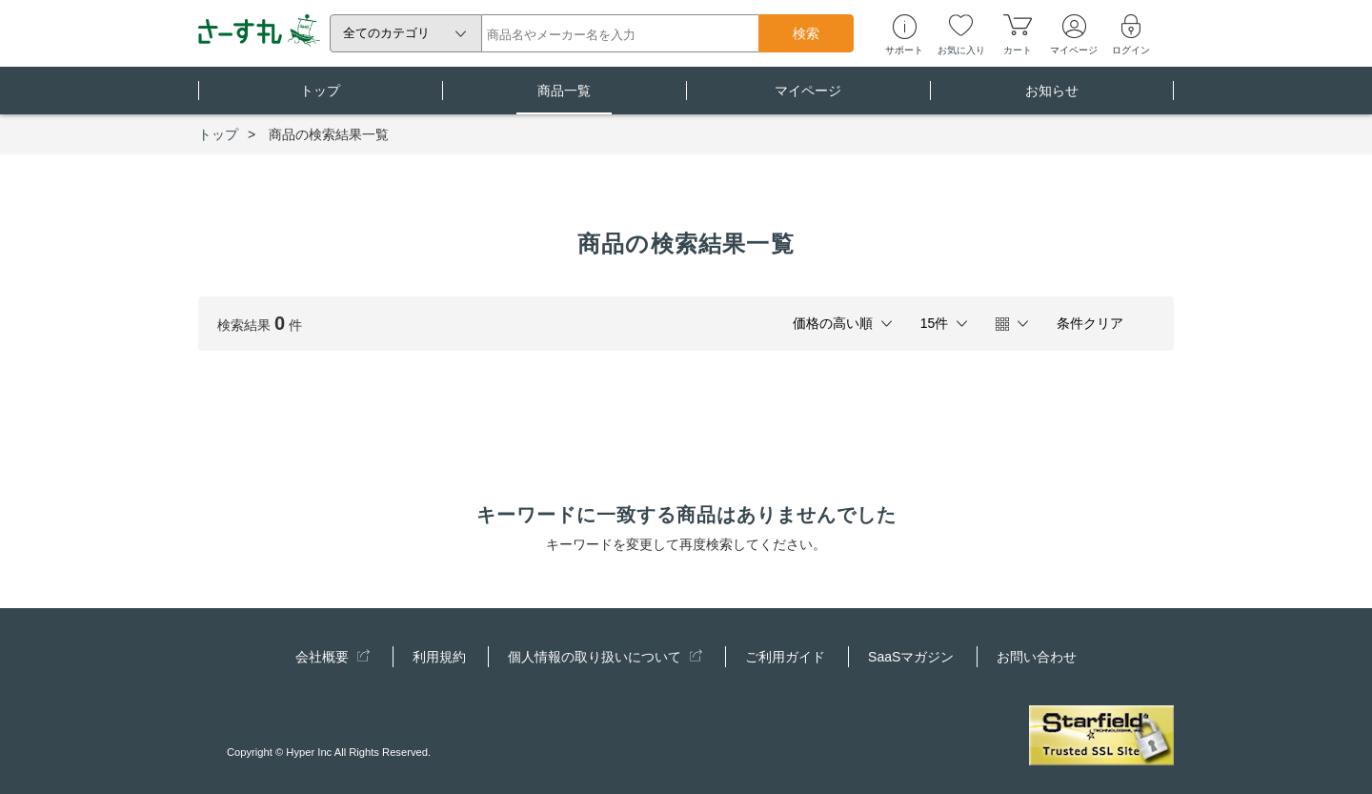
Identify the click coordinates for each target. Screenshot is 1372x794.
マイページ (808, 98)
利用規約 (439, 656)
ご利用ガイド (785, 656)
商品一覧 (564, 98)
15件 (934, 323)
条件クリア (1090, 323)
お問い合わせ (1037, 656)
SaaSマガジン (911, 656)
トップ (320, 98)
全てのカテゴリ (386, 33)
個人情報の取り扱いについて (605, 656)
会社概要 (332, 656)
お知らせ (1052, 98)
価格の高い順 (833, 323)
